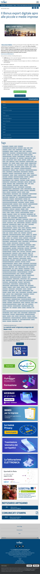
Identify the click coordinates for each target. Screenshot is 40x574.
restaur (29, 297)
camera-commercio (18, 173)
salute (27, 209)
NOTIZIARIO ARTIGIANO (15, 503)
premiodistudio (30, 214)
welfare (30, 165)
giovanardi (18, 209)
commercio (21, 285)
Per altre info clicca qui (20, 91)
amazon (23, 307)
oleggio (13, 280)
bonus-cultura (15, 321)
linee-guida (12, 260)
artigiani (4, 185)
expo (4, 195)
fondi (18, 251)
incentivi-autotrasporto (7, 278)
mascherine (10, 165)
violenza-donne (13, 182)
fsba (34, 188)
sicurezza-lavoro (9, 195)
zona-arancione (15, 193)
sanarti (4, 158)
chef (32, 290)
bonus (34, 158)
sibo (23, 295)
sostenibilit (9, 302)
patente (4, 316)
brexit (32, 183)
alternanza (10, 306)
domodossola (11, 266)
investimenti (17, 166)
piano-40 (8, 294)
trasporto (11, 146)
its (18, 319)
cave (23, 224)
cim (13, 268)
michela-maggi (32, 238)
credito (8, 212)
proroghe (4, 214)
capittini (19, 307)
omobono (4, 300)
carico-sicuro (27, 231)
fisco (34, 165)
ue (31, 234)
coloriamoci (27, 248)
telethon (34, 234)
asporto (32, 319)
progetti (19, 229)
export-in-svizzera (21, 246)
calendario (35, 221)
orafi (15, 222)
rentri (29, 216)
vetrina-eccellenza (6, 283)
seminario (26, 190)
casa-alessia (23, 214)
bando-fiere (8, 280)
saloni (29, 277)
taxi (7, 158)
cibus (17, 300)
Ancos (4, 124)
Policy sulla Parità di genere (20, 563)
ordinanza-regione (26, 290)
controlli (16, 316)
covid (28, 148)
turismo (4, 321)
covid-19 (19, 192)
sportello (23, 287)
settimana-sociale (29, 161)
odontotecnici (29, 151)
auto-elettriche (9, 171)
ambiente (24, 207)
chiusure (20, 280)
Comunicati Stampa (7, 110)
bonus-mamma (15, 243)
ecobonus (13, 170)
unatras (19, 160)
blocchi (13, 292)
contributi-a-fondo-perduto (25, 168)
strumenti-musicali (6, 255)
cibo (19, 233)
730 (29, 183)
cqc (12, 154)
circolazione (14, 229)
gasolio (26, 163)
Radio (4, 113)
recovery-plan (25, 219)
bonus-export (11, 290)
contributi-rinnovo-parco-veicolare (9, 272)
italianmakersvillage (13, 282)
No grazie (36, 565)
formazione (20, 146)
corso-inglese (28, 273)
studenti (12, 239)
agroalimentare (6, 153)
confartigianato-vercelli (21, 297)
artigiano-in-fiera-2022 (32, 317)
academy (28, 243)
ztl (31, 270)
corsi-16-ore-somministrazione (9, 231)
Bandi (4, 105)
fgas (9, 217)
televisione (31, 272)
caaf (17, 280)
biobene (17, 163)
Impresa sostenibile (7, 137)
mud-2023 (10, 265)
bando (15, 160)
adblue (34, 244)
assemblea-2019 (28, 236)
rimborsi (32, 268)
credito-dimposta (14, 205)
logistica (34, 153)
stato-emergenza (21, 266)
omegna (20, 263)
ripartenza (29, 316)
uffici (26, 183)
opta (32, 306)
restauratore (16, 178)
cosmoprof (15, 307)
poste (36, 302)
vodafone (31, 176)
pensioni (4, 236)
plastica (27, 234)
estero (16, 268)
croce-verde (28, 251)
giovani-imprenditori (28, 154)
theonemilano (15, 258)
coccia (27, 192)
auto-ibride (5, 258)
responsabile (18, 260)
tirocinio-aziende (23, 258)
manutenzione (26, 268)
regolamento (5, 190)
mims (25, 256)
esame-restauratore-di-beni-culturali (27, 300)
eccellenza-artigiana (7, 193)
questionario (25, 238)
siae (30, 166)
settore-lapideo (19, 289)
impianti (27, 246)
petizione (27, 202)
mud (4, 166)
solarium (35, 292)
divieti (4, 294)
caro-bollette (29, 292)
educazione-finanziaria (16, 207)
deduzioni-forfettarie (20, 314)
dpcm (33, 160)
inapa (17, 170)
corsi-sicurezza (33, 263)
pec (16, 221)
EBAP (4, 132)
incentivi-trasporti (27, 244)
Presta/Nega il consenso (29, 570)
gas (7, 233)
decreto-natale (12, 289)
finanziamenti (22, 161)
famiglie (18, 287)
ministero (32, 294)
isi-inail (35, 256)
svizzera (19, 195)
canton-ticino (30, 200)
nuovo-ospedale (15, 236)
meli (16, 266)
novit (20, 321)
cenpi (28, 173)
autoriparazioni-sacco (16, 299)
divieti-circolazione (18, 199)
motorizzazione (25, 241)
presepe (9, 292)
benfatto (14, 251)
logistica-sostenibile (14, 285)
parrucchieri (14, 192)
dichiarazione (20, 255)
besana (25, 200)
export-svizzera (27, 282)
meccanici (17, 212)
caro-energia (31, 224)
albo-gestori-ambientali (29, 314)
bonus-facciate (6, 277)
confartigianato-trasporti (7, 178)
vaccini (31, 212)
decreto (4, 154)
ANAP (4, 129)
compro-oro (34, 222)
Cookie (20, 559)
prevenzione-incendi (7, 319)
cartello (8, 236)
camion (23, 192)
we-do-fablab (28, 187)
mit (10, 307)
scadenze (4, 287)
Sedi (19, 533)
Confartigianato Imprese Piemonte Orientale (4, 2)
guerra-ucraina (29, 280)
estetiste (16, 151)
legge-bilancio (18, 219)
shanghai (4, 292)
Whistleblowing (20, 560)
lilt (17, 158)
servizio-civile (5, 224)
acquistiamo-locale (6, 295)
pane (35, 219)
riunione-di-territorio (7, 229)
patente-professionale (32, 204)
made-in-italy (18, 275)
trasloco (23, 234)
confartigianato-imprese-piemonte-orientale (27, 197)
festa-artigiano (6, 241)
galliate (19, 224)
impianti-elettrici (14, 283)
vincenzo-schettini (16, 306)
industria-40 (14, 253)
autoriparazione (19, 149)
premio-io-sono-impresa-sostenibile (10, 202)
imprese (27, 166)
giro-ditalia (14, 248)
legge (14, 183)
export (21, 154)
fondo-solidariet (23, 292)
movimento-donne (22, 175)
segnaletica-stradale (23, 283)
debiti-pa (15, 263)
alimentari (8, 166)
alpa (20, 193)
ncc (11, 238)
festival (4, 205)
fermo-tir (20, 256)
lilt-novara (13, 314)
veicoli (28, 207)
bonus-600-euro (31, 260)
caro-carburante (21, 187)
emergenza (11, 199)
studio (4, 233)
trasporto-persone (13, 241)
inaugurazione (26, 294)
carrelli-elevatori (13, 246)
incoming (25, 199)
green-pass (17, 154)
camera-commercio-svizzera (8, 275)
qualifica (33, 251)
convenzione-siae (16, 302)
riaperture (29, 289)
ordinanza (22, 273)
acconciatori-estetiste (26, 306)
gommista (25, 253)
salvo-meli (25, 204)
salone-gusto (14, 255)
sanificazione (5, 282)
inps (29, 278)
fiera (7, 161)
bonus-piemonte (24, 171)
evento (20, 204)
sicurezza (27, 156)
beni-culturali (30, 285)
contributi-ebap (20, 248)
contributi (9, 154)
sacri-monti (32, 266)
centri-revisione (20, 165)
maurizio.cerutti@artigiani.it (7, 54)
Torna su (20, 537)
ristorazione (23, 233)
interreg (4, 183)
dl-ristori (28, 261)
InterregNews (6, 116)
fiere (27, 266)
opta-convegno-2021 (7, 253)
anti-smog (23, 261)
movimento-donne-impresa (31, 170)
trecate (4, 212)
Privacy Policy (28, 569)
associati (19, 295)
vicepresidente (21, 221)
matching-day (11, 256)
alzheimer (26, 176)
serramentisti (10, 222)
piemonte (13, 244)
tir (34, 156)
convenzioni (5, 173)
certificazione (26, 270)
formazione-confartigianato (8, 261)
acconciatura (21, 236)
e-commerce (21, 170)
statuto (23, 227)
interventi (9, 321)
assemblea (21, 158)
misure (20, 205)
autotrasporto (5, 146)
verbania (10, 258)
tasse (17, 292)
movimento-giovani (6, 299)
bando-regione (20, 182)
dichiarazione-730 (12, 224)
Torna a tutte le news (20, 95)
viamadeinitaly (5, 249)
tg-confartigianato (11, 216)
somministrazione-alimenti (8, 210)
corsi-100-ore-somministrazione (9, 273)
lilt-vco (28, 256)
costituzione (5, 290)
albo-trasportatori (33, 241)
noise (13, 316)
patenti (30, 182)
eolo (24, 280)
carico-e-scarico (30, 275)
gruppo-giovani (6, 246)
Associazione (19, 530)
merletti (13, 163)
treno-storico (20, 226)
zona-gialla (24, 195)
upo (15, 165)
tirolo (4, 280)
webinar (11, 151)
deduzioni (32, 202)
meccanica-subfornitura (16, 317)
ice (28, 178)
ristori (32, 302)
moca (34, 236)
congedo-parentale (11, 300)
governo (26, 182)
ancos (24, 151)
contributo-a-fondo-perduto (8, 187)
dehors (19, 241)
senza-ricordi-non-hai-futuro (15, 234)
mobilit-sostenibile (20, 222)
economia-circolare (20, 183)
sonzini (4, 243)
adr (29, 199)
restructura (5, 221)
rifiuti (32, 156)
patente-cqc (12, 161)
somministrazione (21, 156)
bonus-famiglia (24, 312)
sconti (19, 312)
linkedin (8, 205)
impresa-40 (27, 302)
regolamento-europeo (19, 239)
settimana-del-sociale (7, 156)
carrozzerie (10, 176)
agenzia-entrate (6, 285)
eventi (15, 146)
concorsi (18, 216)
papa (23, 304)
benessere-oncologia (7, 268)
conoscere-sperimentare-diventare (9, 304)
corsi (12, 168)
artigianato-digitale (18, 294)
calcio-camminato (23, 178)
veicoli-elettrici (21, 202)
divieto (4, 226)
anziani (22, 302)
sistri (34, 270)
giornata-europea (6, 239)
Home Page (3, 5)
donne (21, 200)
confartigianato (6, 151)
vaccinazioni (14, 319)
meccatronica (12, 153)
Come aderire (20, 344)
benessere (31, 171)
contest (8, 238)
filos (26, 285)
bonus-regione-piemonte (25, 319)
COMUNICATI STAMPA (20, 512)
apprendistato (13, 270)
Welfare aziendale (7, 135)
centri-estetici (15, 185)
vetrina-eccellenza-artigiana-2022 (29, 265)
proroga (27, 180)
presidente (27, 239)
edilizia (12, 166)
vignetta (21, 185)
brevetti (19, 290)
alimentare (26, 226)
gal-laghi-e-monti (32, 312)
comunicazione (17, 210)
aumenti (4, 222)
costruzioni (30, 255)
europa (15, 312)
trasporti (25, 149)
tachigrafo (17, 200)
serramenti (5, 165)
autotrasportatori (16, 188)
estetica (29, 195)
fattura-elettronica (28, 188)
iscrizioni (8, 316)
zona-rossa (22, 251)
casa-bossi (29, 229)
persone (23, 229)
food (32, 256)
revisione (14, 156)
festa (12, 294)
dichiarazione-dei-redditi (7, 204)
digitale (15, 195)
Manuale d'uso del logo (20, 562)
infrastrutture (5, 199)
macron (24, 289)
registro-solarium (19, 231)
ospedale (22, 209)
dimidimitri (33, 180)
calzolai (11, 175)
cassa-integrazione (6, 180)
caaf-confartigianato (7, 248)
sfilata (4, 238)
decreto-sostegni (33, 193)
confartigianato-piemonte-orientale (10, 148)
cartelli (14, 287)
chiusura (21, 190)
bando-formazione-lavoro (8, 263)
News (15, 5)
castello (28, 160)
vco (18, 214)
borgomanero (12, 197)
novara (17, 161)
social (11, 312)
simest (9, 221)
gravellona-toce (34, 278)
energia (28, 175)
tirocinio (15, 233)
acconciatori (20, 148)
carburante (16, 238)
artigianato (17, 180)
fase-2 (4, 192)
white (26, 224)
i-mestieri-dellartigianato (22, 272)
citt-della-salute (6, 312)
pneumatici (11, 173)
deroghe (19, 304)
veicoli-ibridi (33, 231)
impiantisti (25, 205)
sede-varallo (5, 266)
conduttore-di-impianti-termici (9, 219)
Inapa (4, 126)
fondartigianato (6, 175)
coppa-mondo (5, 234)
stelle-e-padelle (28, 221)
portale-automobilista (25, 212)
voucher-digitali (14, 217)
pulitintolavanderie (6, 168)
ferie (12, 180)
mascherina (29, 307)
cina (26, 304)
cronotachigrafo (25, 193)
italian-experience (6, 170)
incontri (32, 173)
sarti (13, 221)
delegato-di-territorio (22, 217)
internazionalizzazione (7, 188)
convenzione (5, 163)
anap (25, 148)
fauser (27, 287)
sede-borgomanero (6, 317)
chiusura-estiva (24, 278)
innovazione (13, 295)
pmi (16, 197)
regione (25, 185)
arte (16, 290)
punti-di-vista (5, 197)
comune (20, 238)
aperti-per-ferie (13, 158)
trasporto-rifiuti (16, 278)
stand (25, 216)
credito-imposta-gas (17, 265)
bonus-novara (22, 243)
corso (14, 149)
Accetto (29, 565)
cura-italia (5, 216)
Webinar (5, 107)
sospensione (17, 261)
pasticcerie (16, 204)
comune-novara (10, 160)
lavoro (4, 161)
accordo (4, 309)
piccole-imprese (25, 210)
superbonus (16, 168)
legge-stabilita (20, 270)
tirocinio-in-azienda (6, 244)
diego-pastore (34, 216)
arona (18, 273)
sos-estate (5, 176)
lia (32, 253)
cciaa (22, 216)
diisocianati (9, 185)
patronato (24, 160)
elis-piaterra (24, 277)
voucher (34, 166)
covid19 (26, 295)
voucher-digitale (20, 244)
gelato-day (24, 317)
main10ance (22, 180)
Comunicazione (9, 5)
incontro (31, 219)
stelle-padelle (32, 190)
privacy (10, 149)
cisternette (24, 275)
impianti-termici (6, 182)
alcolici (33, 316)
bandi (16, 256)
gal (34, 214)
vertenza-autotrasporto (7, 227)
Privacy (20, 558)
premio (20, 253)
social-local (5, 256)
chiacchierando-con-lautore (15, 277)
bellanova (4, 265)
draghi (29, 253)
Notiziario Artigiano (7, 118)
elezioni (15, 175)
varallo (22, 188)
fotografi (26, 165)
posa (29, 283)
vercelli (30, 153)
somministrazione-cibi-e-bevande (9, 297)
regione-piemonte (28, 158)
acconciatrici (5, 289)
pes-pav (32, 207)
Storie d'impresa (6, 121)
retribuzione (30, 304)
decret (34, 299)
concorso (11, 233)
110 (10, 163)
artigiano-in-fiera (32, 163)
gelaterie (29, 258)
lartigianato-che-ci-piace (14, 190)
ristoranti (32, 246)
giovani (24, 173)
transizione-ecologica (14, 249)
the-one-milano (23, 316)
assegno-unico (6, 307)
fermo (4, 171)
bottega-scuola (32, 287)
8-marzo (32, 239)
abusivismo (9, 183)
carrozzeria (20, 282)
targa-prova (10, 214)
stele (30, 205)
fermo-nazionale (6, 314)
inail (35, 161)
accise (29, 149)
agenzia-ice (29, 233)
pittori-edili (21, 249)
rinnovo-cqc (12, 209)
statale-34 (14, 226)
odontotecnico (32, 210)
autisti (4, 160)
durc (16, 187)
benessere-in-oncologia (18, 176)
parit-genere (28, 222)
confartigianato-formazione (22, 153)
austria (25, 255)
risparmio (15, 227)
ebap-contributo (6, 260)
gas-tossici (9, 226)
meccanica (5, 217)
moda (20, 151)
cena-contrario (26, 263)
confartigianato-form (7, 207)
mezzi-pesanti (5, 209)
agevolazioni (28, 227)
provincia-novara (6, 270)
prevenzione (24, 260)
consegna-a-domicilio (7, 251)
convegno (9, 243)
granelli (22, 166)
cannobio (4, 306)
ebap (31, 148)
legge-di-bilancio (28, 249)
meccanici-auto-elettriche (26, 299)
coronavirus (5, 149)
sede (34, 182)
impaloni (12, 212)
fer (33, 307)
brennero (8, 192)
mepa (19, 227)
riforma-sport (33, 248)
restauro (22, 163)
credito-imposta (17, 171)
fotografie (10, 287)
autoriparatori (34, 175)
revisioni (15, 214)
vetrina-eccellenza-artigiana (8, 200)
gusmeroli (21, 268)
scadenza (34, 227)
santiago (4, 302)
